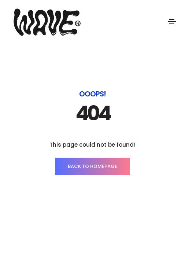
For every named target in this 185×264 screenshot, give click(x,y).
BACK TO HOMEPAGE (92, 166)
